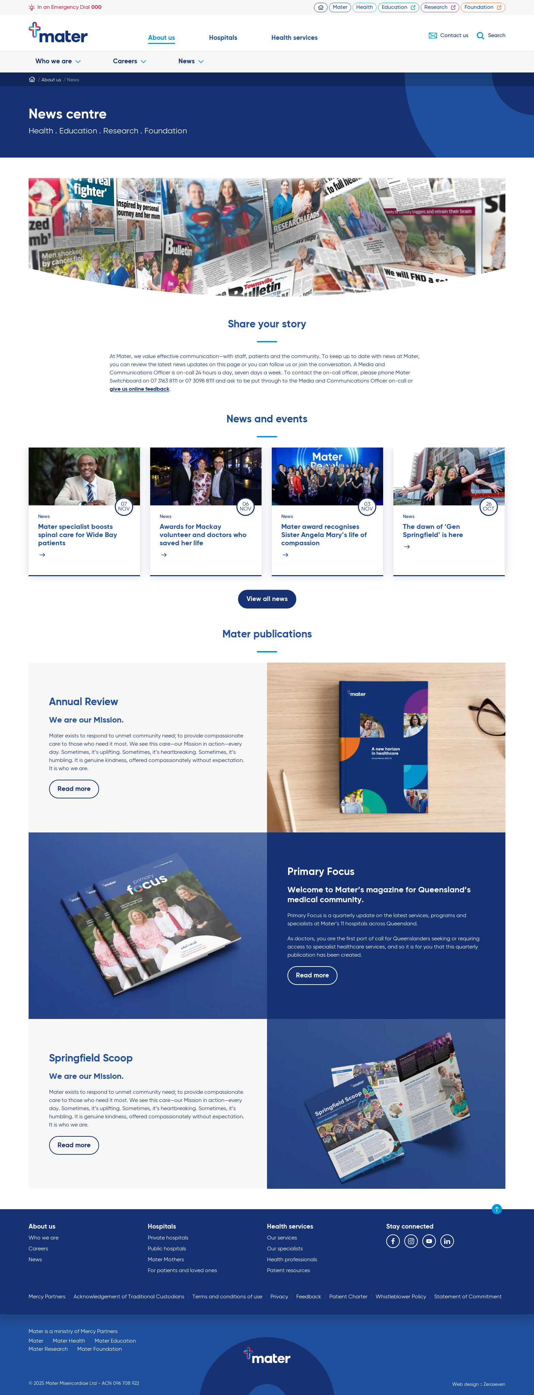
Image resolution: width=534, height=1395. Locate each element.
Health (364, 7)
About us (161, 38)
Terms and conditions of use (227, 1297)
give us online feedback (139, 389)
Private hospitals (168, 1238)
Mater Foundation (99, 1349)
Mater (340, 7)
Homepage (321, 7)
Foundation (483, 7)
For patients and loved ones (182, 1271)
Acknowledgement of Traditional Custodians (129, 1297)
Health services (294, 38)
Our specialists (285, 1249)
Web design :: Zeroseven (478, 1384)
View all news (267, 599)
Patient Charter (348, 1297)
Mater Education (115, 1341)
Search (490, 36)
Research (440, 7)
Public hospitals (167, 1249)
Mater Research (48, 1349)
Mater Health (69, 1341)
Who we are (58, 61)
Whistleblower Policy (401, 1297)
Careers (129, 61)
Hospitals (223, 38)
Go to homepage (71, 32)
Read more (74, 789)
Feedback (308, 1297)
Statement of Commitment (468, 1297)
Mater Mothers (166, 1260)
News (191, 61)
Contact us (448, 36)
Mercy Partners (47, 1297)
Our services (282, 1238)
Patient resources (288, 1271)
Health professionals (292, 1260)
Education (398, 7)
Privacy (279, 1297)
